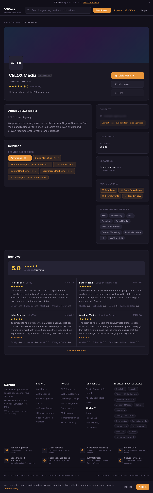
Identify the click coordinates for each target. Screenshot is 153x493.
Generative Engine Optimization (30, 164)
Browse (16, 22)
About (88, 413)
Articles (40, 403)
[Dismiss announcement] (149, 2)
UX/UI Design (116, 238)
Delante (139, 405)
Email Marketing (133, 232)
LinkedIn (100, 475)
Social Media (122, 221)
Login (144, 10)
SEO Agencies (68, 389)
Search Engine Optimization (28, 177)
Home (7, 22)
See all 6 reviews (76, 350)
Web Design (117, 215)
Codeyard (120, 410)
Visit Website (124, 75)
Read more (16, 337)
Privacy (108, 475)
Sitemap (123, 475)
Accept (142, 486)
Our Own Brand (139, 426)
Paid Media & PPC (65, 164)
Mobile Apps (67, 413)
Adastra (133, 389)
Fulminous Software (125, 399)
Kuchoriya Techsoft (125, 437)
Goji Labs (120, 389)
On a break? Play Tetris (139, 475)
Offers (130, 10)
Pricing (89, 402)
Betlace (132, 432)
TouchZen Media (139, 421)
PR (103, 238)
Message (122, 84)
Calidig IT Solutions (125, 415)
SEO (104, 215)
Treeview (120, 432)
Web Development (111, 226)
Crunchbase (91, 427)
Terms (116, 475)
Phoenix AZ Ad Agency (126, 394)
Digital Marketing (47, 158)
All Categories (43, 394)
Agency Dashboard (95, 398)
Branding (106, 221)
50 (9, 385)
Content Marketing (24, 171)
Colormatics (121, 421)
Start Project (102, 10)
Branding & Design (70, 398)
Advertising (20, 158)
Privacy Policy (92, 422)
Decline (128, 486)
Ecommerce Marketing (58, 171)
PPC (130, 215)
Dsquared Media (123, 405)
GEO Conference (91, 2)
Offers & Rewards (45, 413)
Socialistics (121, 426)
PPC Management (70, 403)
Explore (118, 10)
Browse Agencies (44, 398)
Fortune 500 (91, 418)
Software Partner (44, 408)
